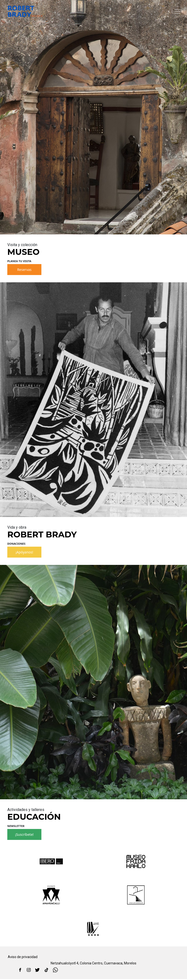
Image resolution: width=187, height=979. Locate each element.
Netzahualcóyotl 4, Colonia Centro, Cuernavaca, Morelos (93, 963)
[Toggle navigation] (177, 11)
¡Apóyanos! (24, 552)
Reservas (24, 269)
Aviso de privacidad (22, 957)
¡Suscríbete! (24, 834)
